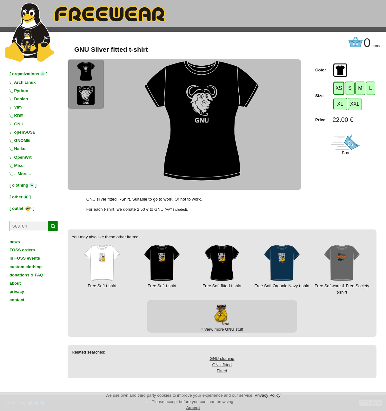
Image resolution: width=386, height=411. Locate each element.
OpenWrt (23, 157)
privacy (17, 291)
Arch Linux (25, 82)
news (15, 241)
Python (21, 90)
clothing (20, 185)
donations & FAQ (26, 275)
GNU (18, 124)
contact (17, 299)
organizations (25, 73)
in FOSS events (25, 258)
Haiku (20, 148)
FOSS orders (22, 250)
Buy (345, 152)
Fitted (222, 370)
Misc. (19, 165)
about (15, 283)
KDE (18, 115)
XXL (355, 104)
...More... (22, 173)
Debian (21, 98)
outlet (22, 208)
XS (339, 88)
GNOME (22, 140)
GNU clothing (222, 358)
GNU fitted (222, 364)
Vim (18, 107)
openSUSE (25, 132)
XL (340, 104)
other (17, 197)
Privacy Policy (268, 395)
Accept (193, 407)
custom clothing (26, 266)
